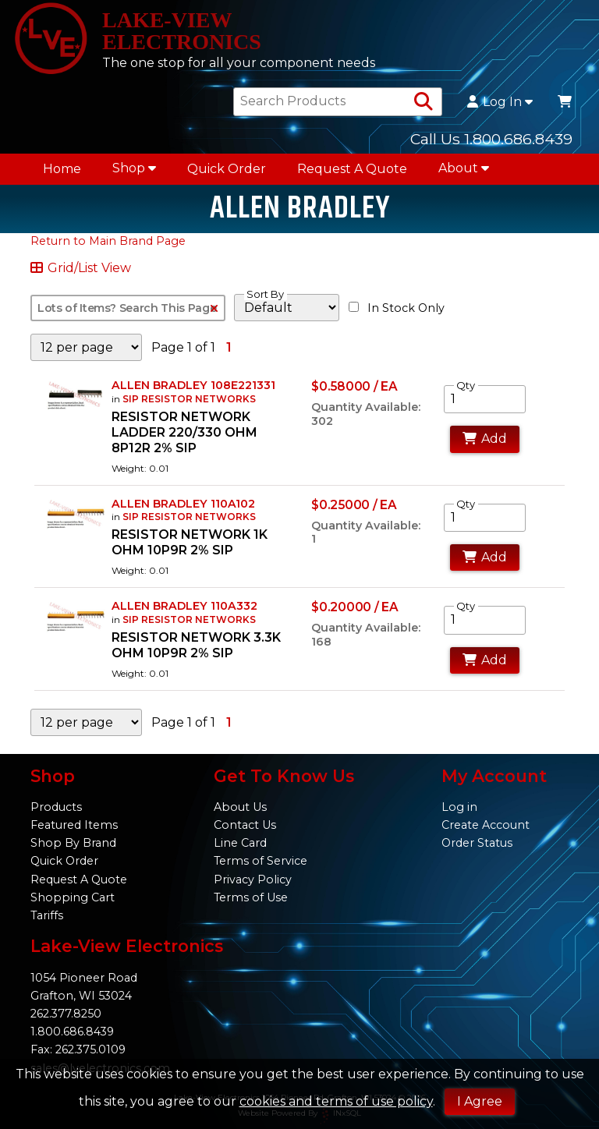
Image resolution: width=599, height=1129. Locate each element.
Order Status (476, 843)
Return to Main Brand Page (108, 241)
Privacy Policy (253, 879)
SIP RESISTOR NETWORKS (189, 399)
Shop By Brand (73, 843)
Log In (500, 102)
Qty (465, 385)
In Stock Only (397, 308)
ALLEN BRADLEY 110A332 (184, 606)
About (463, 168)
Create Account (485, 825)
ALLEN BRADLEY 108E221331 (193, 385)
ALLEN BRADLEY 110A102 (183, 504)
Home (62, 168)
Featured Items (74, 825)
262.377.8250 (65, 1014)
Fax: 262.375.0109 (78, 1049)
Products (56, 807)
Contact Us (245, 825)
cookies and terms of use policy (336, 1101)
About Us (240, 807)
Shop (134, 168)
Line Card (240, 843)
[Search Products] (423, 102)
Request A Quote (352, 168)
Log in (459, 807)
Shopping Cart (72, 897)
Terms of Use (251, 897)
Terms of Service (260, 861)
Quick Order (226, 168)
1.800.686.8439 (72, 1032)
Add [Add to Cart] (485, 438)
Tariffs (46, 915)
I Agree (479, 1101)
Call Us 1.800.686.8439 (491, 138)
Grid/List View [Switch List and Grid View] (80, 268)
